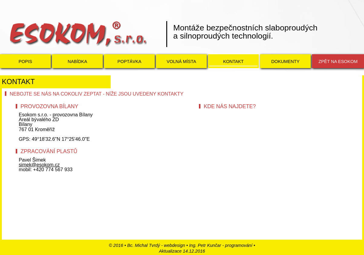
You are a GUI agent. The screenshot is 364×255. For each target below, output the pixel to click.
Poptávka (129, 61)
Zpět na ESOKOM (337, 61)
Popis (25, 61)
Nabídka (77, 61)
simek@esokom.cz (39, 164)
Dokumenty (285, 61)
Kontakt (233, 61)
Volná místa (181, 61)
